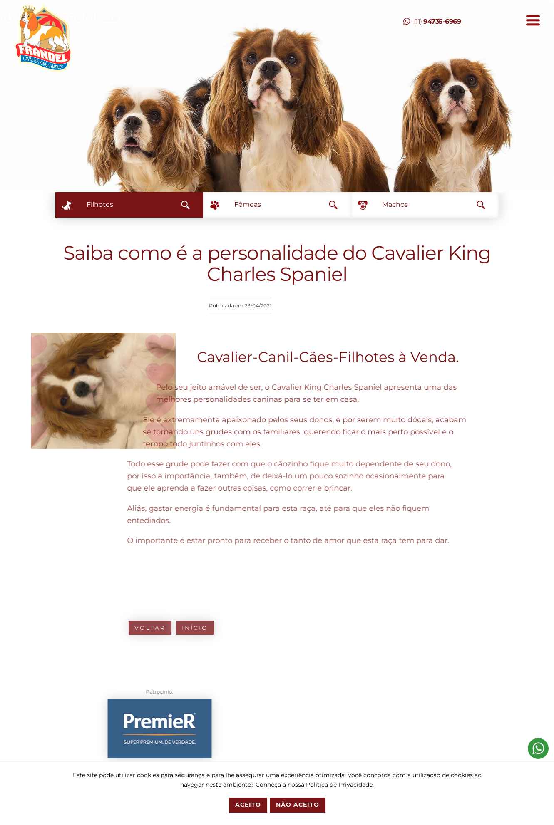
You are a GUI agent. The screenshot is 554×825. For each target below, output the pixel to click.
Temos (247, 18)
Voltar (46, 628)
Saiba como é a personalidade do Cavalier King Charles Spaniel (277, 263)
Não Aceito (297, 804)
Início (92, 628)
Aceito (248, 804)
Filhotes (138, 204)
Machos (433, 204)
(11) (432, 21)
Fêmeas (286, 204)
